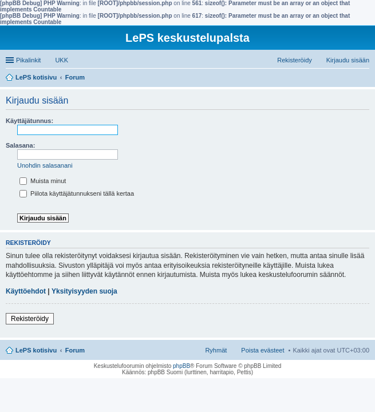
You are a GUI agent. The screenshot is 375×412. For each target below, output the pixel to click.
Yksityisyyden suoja (84, 291)
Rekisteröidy (30, 319)
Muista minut (42, 180)
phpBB (181, 366)
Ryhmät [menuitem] (216, 350)
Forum (75, 350)
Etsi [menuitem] (366, 78)
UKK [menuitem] (61, 60)
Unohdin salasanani (45, 165)
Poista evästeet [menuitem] (262, 350)
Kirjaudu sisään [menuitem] (347, 60)
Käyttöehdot (26, 291)
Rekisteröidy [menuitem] (294, 60)
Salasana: (20, 145)
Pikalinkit (28, 60)
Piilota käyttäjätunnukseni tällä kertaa (76, 193)
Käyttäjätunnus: (29, 120)
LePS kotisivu (36, 350)
